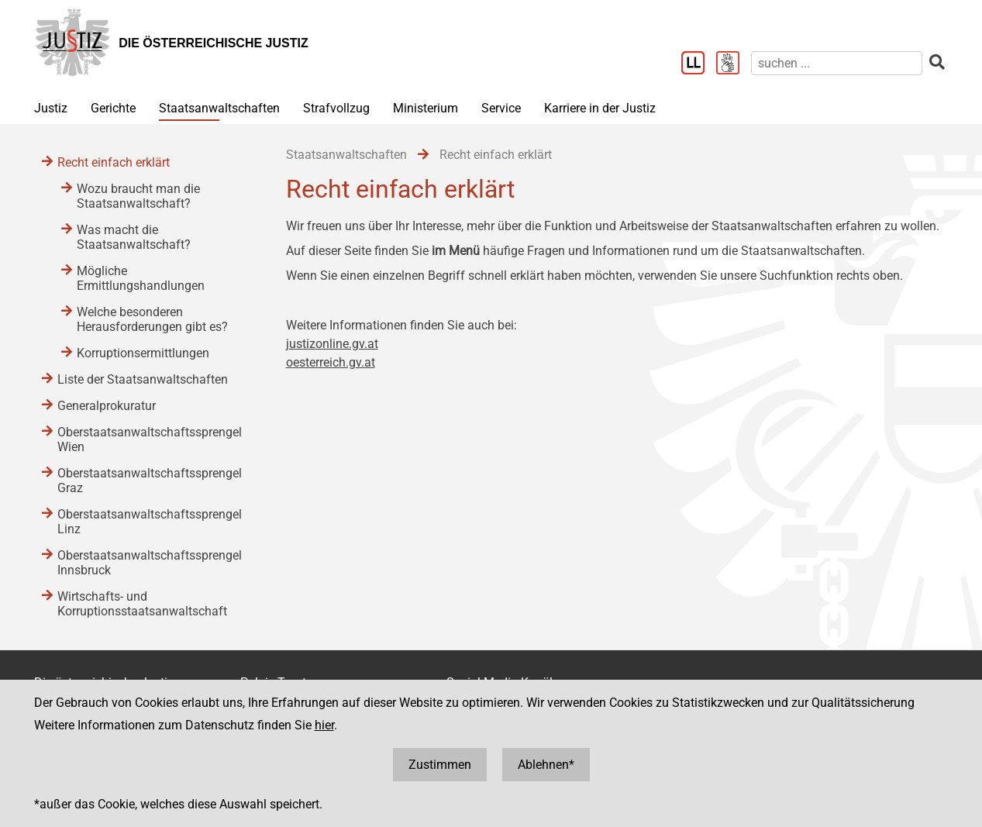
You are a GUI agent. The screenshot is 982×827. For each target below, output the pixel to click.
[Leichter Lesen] (698, 64)
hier (324, 725)
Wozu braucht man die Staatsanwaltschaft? (138, 196)
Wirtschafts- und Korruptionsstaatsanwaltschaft (142, 604)
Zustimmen (439, 764)
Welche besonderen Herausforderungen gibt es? (152, 319)
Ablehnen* (546, 764)
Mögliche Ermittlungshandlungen (141, 278)
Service (501, 108)
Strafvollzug (336, 108)
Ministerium (425, 108)
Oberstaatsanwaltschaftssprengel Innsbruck (149, 562)
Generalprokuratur (106, 405)
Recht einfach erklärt (113, 162)
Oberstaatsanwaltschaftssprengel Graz (149, 480)
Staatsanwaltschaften (219, 108)
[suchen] (836, 63)
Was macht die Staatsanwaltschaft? (134, 237)
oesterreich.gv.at (330, 362)
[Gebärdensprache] (733, 64)
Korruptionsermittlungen (143, 353)
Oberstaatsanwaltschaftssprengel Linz (149, 521)
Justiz (50, 108)
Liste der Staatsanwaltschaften (142, 379)
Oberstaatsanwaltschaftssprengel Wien (149, 439)
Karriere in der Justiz (600, 108)
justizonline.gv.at (332, 343)
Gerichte (113, 108)
